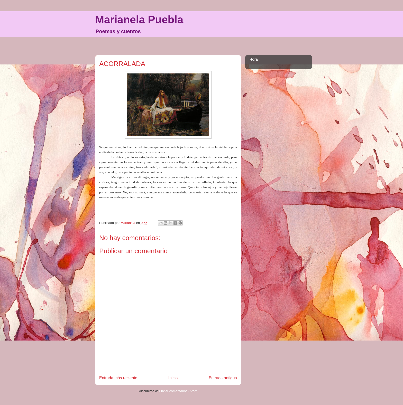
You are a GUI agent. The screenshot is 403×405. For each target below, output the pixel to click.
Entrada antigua (223, 378)
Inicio (173, 378)
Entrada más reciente (118, 378)
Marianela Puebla (139, 20)
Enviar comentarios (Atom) (178, 391)
